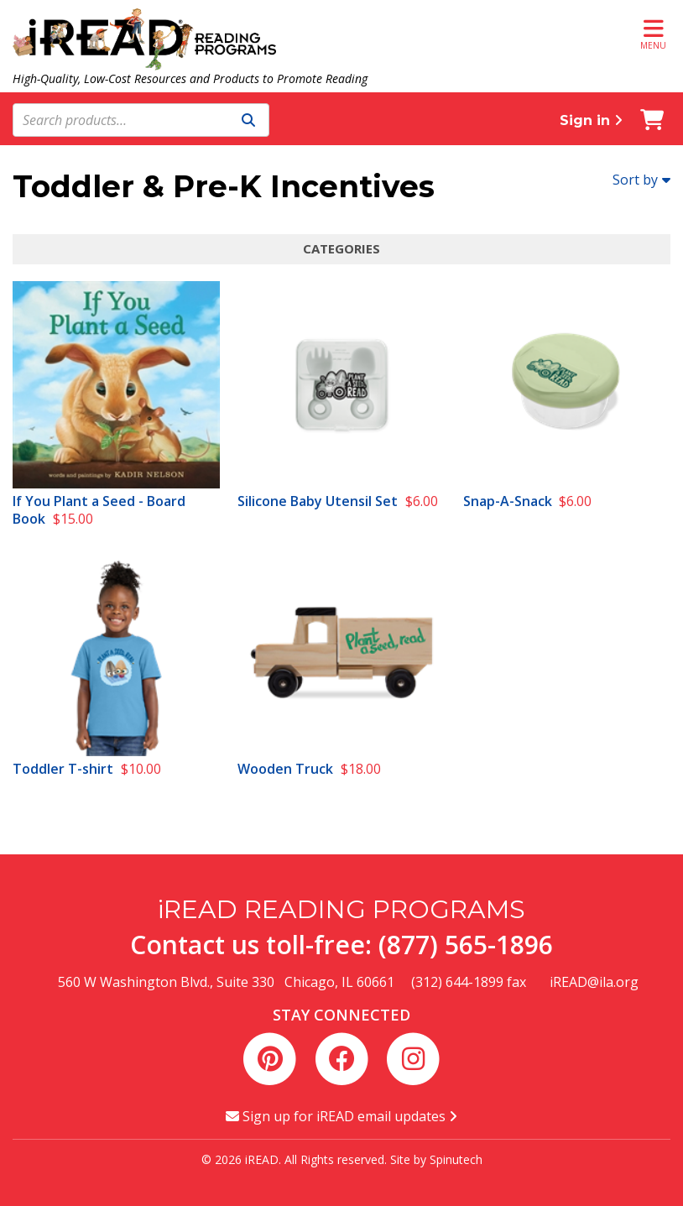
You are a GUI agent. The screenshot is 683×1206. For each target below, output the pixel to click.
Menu (653, 34)
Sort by (641, 179)
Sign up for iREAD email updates (341, 1116)
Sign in (591, 120)
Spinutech (456, 1159)
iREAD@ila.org (594, 982)
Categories (341, 248)
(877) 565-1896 (465, 944)
